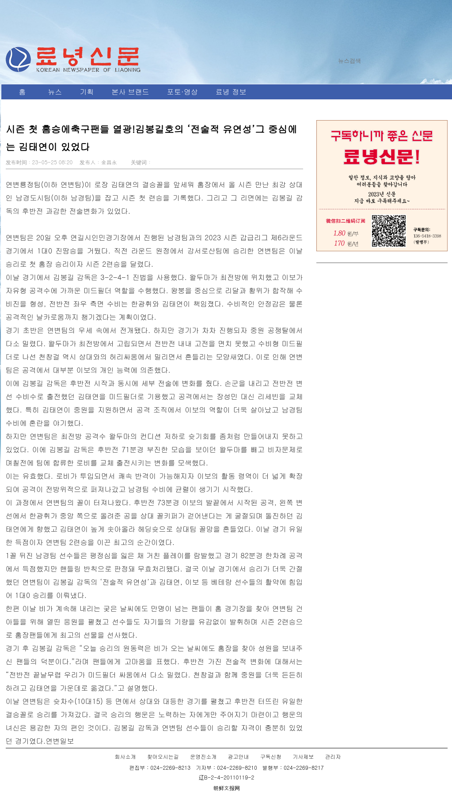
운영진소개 (203, 756)
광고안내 (238, 756)
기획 (87, 92)
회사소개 (125, 756)
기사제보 (303, 756)
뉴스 (55, 92)
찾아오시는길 (163, 756)
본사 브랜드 (130, 92)
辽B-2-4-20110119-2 (226, 777)
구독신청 (270, 756)
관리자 (333, 756)
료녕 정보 (231, 92)
